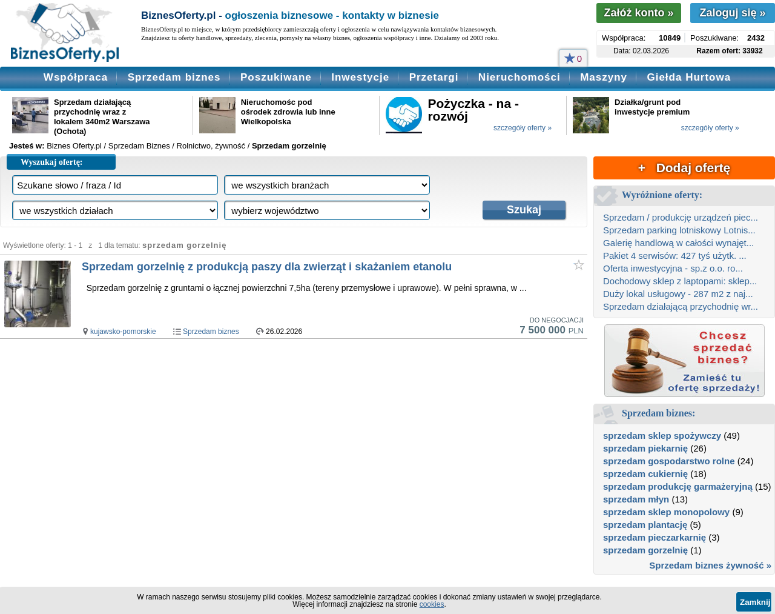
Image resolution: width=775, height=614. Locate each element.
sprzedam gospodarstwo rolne (669, 461)
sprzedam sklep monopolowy (666, 512)
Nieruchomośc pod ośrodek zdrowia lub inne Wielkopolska (288, 112)
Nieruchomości (519, 77)
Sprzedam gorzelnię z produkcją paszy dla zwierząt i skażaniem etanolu (267, 267)
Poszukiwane (276, 77)
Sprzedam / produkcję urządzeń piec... (680, 217)
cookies (432, 604)
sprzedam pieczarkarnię (654, 537)
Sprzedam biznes (174, 77)
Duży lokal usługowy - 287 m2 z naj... (678, 294)
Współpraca (76, 77)
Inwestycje (360, 77)
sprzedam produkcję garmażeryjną (678, 486)
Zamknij (755, 602)
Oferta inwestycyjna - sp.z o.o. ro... (673, 268)
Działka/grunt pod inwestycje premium (652, 107)
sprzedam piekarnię (645, 448)
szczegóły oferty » (522, 128)
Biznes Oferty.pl (74, 145)
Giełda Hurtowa (689, 77)
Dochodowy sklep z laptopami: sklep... (680, 281)
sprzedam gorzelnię (645, 550)
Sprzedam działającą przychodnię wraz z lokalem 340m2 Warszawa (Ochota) (102, 117)
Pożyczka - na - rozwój (473, 109)
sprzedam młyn (636, 499)
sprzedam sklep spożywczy (662, 435)
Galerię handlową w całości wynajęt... (678, 243)
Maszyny (603, 77)
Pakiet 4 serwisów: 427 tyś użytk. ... (675, 255)
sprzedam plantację (645, 524)
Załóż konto (638, 13)
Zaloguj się (732, 13)
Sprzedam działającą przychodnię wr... (680, 306)
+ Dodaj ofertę (684, 168)
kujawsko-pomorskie (123, 331)
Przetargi (434, 77)
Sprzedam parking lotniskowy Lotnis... (679, 230)
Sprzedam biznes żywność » (710, 565)
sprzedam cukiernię (645, 474)
